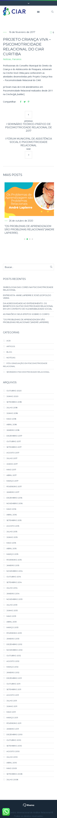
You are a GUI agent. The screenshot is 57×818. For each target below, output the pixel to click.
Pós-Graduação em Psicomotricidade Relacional (25, 364)
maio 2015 (11, 543)
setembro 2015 (13, 520)
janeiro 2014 (12, 593)
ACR (8, 340)
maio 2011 (11, 712)
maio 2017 (11, 469)
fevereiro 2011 (13, 723)
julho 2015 (11, 531)
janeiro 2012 (12, 672)
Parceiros (16, 59)
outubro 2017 (13, 441)
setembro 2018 (14, 402)
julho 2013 (11, 605)
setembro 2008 (14, 774)
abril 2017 (11, 475)
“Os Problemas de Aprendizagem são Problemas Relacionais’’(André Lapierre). (26, 320)
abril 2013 (11, 621)
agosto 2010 (13, 751)
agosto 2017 (12, 452)
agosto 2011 (12, 695)
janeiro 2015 (12, 565)
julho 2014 (11, 588)
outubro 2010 (13, 740)
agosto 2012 (12, 661)
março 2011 (12, 717)
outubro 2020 (14, 390)
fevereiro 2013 (14, 633)
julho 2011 (11, 700)
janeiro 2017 (12, 492)
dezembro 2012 (14, 644)
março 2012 (12, 667)
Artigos (10, 346)
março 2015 (12, 554)
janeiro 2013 (12, 638)
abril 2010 (11, 762)
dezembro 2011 (14, 678)
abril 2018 (11, 424)
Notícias (7, 59)
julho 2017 (11, 458)
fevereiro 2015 (14, 559)
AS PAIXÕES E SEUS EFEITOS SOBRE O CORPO (26, 314)
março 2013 (12, 627)
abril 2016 (11, 514)
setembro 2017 (14, 447)
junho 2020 (12, 396)
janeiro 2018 (12, 430)
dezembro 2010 (14, 734)
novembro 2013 (14, 599)
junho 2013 (12, 610)
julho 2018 (11, 407)
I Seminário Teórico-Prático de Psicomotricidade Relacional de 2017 (28, 127)
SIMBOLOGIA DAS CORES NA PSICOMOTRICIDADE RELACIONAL (28, 288)
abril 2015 (11, 548)
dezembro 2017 (14, 435)
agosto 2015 (12, 526)
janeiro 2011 (12, 729)
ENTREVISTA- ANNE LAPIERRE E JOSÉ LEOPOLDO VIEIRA (27, 296)
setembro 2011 (13, 689)
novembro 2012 (14, 650)
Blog (9, 352)
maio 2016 (11, 509)
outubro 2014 (13, 576)
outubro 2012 (13, 655)
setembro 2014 (14, 582)
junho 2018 (12, 413)
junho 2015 (11, 537)
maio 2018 (11, 419)
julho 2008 (12, 779)
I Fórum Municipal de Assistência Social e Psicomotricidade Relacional (28, 142)
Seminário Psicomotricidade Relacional (28, 372)
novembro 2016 (14, 503)
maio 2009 (11, 768)
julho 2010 (12, 757)
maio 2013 (11, 616)
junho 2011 (11, 706)
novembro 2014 (14, 571)
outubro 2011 (13, 683)
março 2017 (12, 481)
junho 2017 (12, 464)
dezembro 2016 (14, 497)
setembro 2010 (14, 745)
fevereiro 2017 (14, 486)
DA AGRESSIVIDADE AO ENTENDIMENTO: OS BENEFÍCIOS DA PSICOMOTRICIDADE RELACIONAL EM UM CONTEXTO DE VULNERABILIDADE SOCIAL (28, 306)
